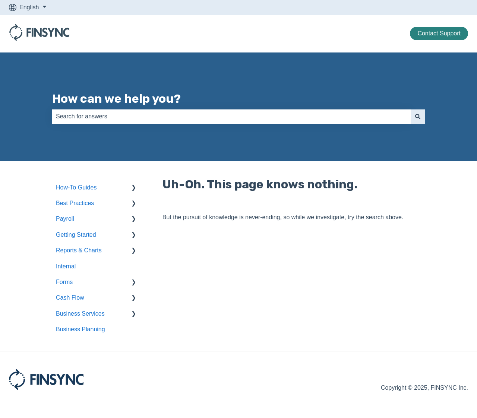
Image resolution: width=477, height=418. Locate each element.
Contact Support (439, 33)
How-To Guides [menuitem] (76, 187)
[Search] (418, 116)
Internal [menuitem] (66, 266)
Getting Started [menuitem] (76, 235)
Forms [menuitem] (64, 282)
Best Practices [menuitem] (75, 203)
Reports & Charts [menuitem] (79, 250)
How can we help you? (116, 99)
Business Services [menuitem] (80, 313)
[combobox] (231, 116)
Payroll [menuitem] (65, 219)
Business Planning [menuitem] (80, 329)
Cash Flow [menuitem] (70, 297)
